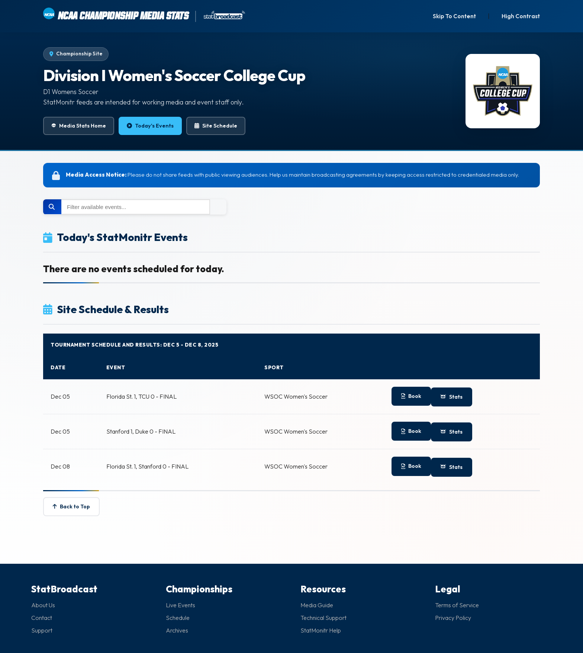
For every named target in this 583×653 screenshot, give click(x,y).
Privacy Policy (453, 617)
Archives (177, 630)
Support (41, 630)
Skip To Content (454, 16)
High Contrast (521, 16)
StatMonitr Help (320, 630)
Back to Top (71, 506)
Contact (41, 617)
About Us (43, 605)
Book (411, 396)
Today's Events (150, 126)
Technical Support (323, 617)
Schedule (178, 617)
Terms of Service (457, 605)
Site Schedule (215, 126)
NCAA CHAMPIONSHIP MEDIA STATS (115, 14)
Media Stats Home (78, 126)
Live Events (180, 605)
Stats (452, 396)
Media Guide (316, 605)
